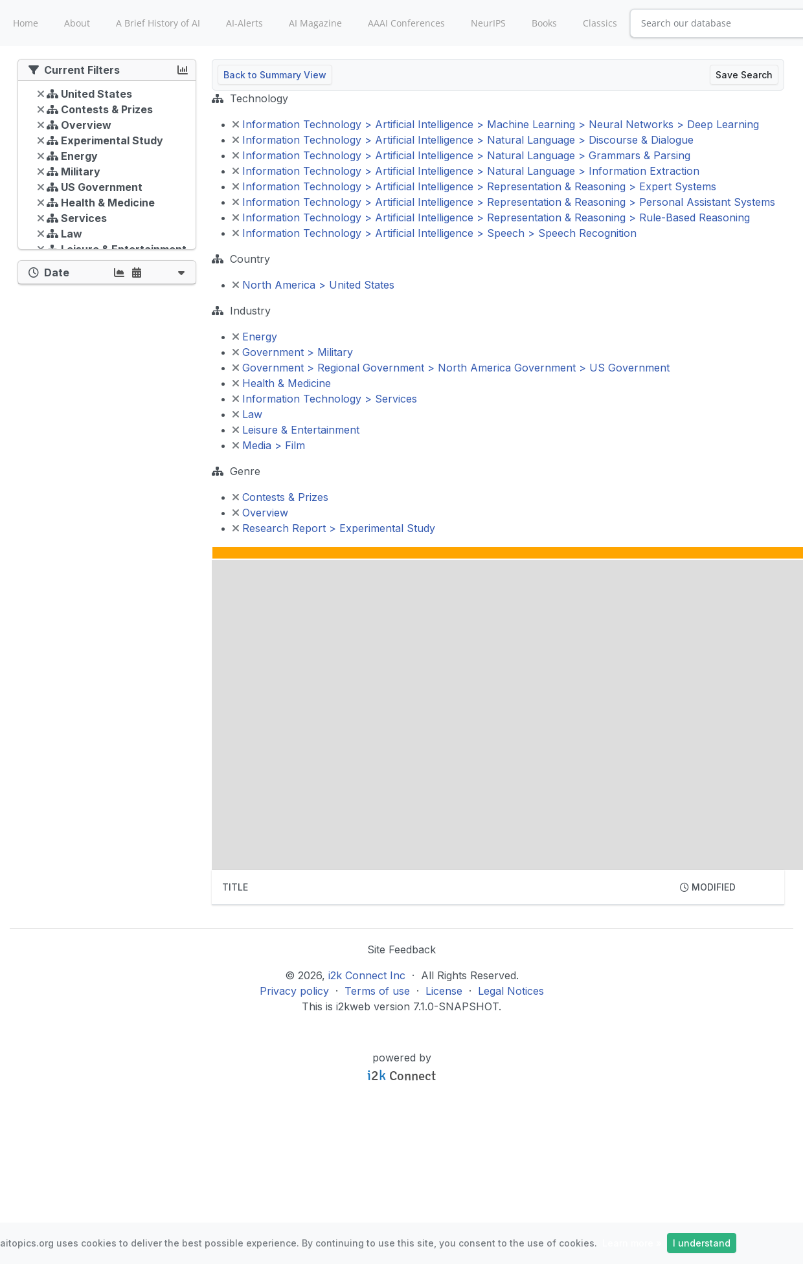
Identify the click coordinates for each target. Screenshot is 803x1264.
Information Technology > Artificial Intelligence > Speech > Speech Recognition (434, 233)
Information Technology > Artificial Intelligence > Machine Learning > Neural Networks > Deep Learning (495, 124)
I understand (701, 1242)
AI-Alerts (244, 23)
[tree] (107, 168)
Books (544, 23)
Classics (600, 23)
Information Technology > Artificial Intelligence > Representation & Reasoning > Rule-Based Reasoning (491, 217)
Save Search (744, 74)
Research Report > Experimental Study (333, 528)
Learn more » (632, 1242)
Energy (254, 336)
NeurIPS (488, 23)
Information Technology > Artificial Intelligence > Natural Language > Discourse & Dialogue (463, 139)
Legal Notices (511, 990)
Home (25, 23)
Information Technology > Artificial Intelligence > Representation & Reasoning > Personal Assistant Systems (503, 201)
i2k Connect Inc (366, 975)
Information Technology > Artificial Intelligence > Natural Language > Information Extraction (465, 170)
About (77, 23)
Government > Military (292, 352)
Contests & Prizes (280, 497)
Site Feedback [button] (401, 949)
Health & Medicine (281, 383)
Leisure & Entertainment (295, 429)
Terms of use (377, 990)
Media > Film (268, 445)
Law (247, 414)
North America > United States (313, 284)
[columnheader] (441, 887)
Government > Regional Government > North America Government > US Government (451, 367)
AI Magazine (315, 23)
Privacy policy (294, 990)
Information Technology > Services (324, 398)
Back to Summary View (274, 74)
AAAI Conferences (406, 23)
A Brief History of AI (158, 23)
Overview (260, 512)
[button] (181, 272)
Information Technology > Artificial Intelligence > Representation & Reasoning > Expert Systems (474, 186)
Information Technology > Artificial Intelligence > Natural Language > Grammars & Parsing (461, 155)
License (443, 990)
